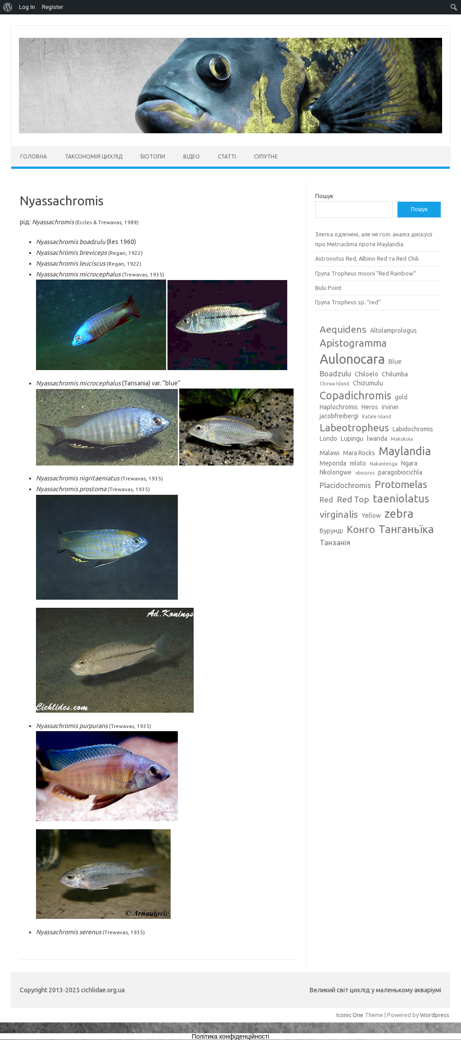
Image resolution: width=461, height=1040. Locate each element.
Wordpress (434, 1015)
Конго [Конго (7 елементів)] (361, 529)
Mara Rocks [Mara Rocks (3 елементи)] (359, 453)
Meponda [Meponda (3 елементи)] (333, 463)
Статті (227, 156)
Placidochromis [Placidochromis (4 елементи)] (345, 485)
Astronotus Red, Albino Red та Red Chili (367, 258)
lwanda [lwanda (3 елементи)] (377, 438)
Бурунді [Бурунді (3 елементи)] (331, 530)
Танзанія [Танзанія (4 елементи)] (335, 542)
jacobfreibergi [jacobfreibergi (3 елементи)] (339, 416)
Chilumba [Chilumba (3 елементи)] (395, 374)
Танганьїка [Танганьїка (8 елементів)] (406, 529)
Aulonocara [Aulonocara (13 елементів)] (352, 359)
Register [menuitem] (52, 7)
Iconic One (349, 1015)
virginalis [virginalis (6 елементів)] (339, 514)
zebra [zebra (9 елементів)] (398, 513)
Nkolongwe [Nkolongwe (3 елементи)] (336, 472)
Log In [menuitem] (27, 7)
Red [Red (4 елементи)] (326, 499)
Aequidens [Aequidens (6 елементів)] (343, 329)
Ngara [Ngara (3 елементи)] (409, 463)
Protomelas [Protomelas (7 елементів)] (401, 484)
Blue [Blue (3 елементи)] (395, 361)
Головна (33, 156)
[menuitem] (8, 7)
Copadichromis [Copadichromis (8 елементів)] (355, 395)
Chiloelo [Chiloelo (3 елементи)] (366, 374)
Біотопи (152, 156)
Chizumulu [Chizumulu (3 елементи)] (368, 383)
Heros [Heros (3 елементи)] (370, 407)
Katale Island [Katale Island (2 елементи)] (376, 416)
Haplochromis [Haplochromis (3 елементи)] (339, 407)
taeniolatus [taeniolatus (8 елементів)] (401, 498)
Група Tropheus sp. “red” (348, 302)
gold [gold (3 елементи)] (401, 397)
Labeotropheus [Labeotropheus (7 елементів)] (354, 427)
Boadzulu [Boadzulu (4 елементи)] (335, 373)
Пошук (324, 196)
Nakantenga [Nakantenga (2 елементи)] (384, 463)
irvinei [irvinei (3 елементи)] (390, 407)
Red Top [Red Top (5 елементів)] (353, 499)
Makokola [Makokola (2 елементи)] (402, 439)
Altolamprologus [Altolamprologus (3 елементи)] (393, 330)
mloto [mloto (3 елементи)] (358, 463)
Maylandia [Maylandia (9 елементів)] (405, 451)
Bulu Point (328, 288)
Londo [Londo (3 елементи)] (328, 438)
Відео (191, 156)
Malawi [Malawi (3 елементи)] (329, 453)
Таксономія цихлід (93, 156)
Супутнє (266, 156)
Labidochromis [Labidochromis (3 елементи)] (413, 429)
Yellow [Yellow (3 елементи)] (371, 515)
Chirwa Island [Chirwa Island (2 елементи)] (334, 383)
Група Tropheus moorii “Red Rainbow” (365, 273)
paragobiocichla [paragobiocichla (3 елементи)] (400, 472)
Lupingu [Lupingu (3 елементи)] (352, 438)
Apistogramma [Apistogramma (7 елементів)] (353, 342)
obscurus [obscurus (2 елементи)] (365, 472)
